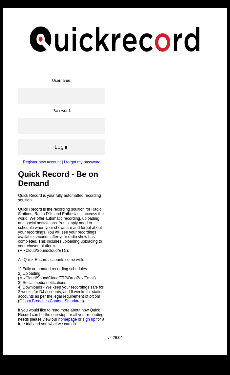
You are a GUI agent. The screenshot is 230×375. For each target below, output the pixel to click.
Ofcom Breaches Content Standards (51, 301)
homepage (67, 319)
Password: (61, 110)
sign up (89, 319)
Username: (62, 80)
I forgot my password (82, 162)
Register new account (42, 162)
